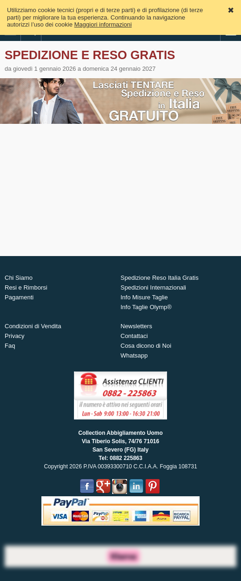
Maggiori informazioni (103, 24)
